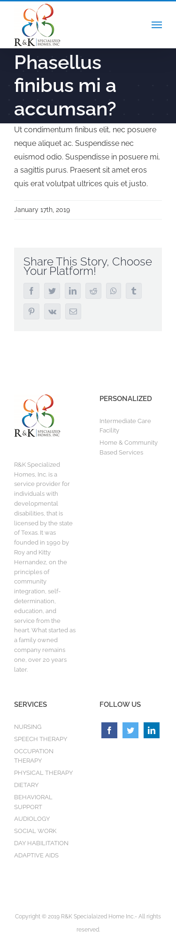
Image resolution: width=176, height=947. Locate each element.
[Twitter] (130, 730)
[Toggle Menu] (157, 25)
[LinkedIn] (152, 730)
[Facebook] (109, 730)
